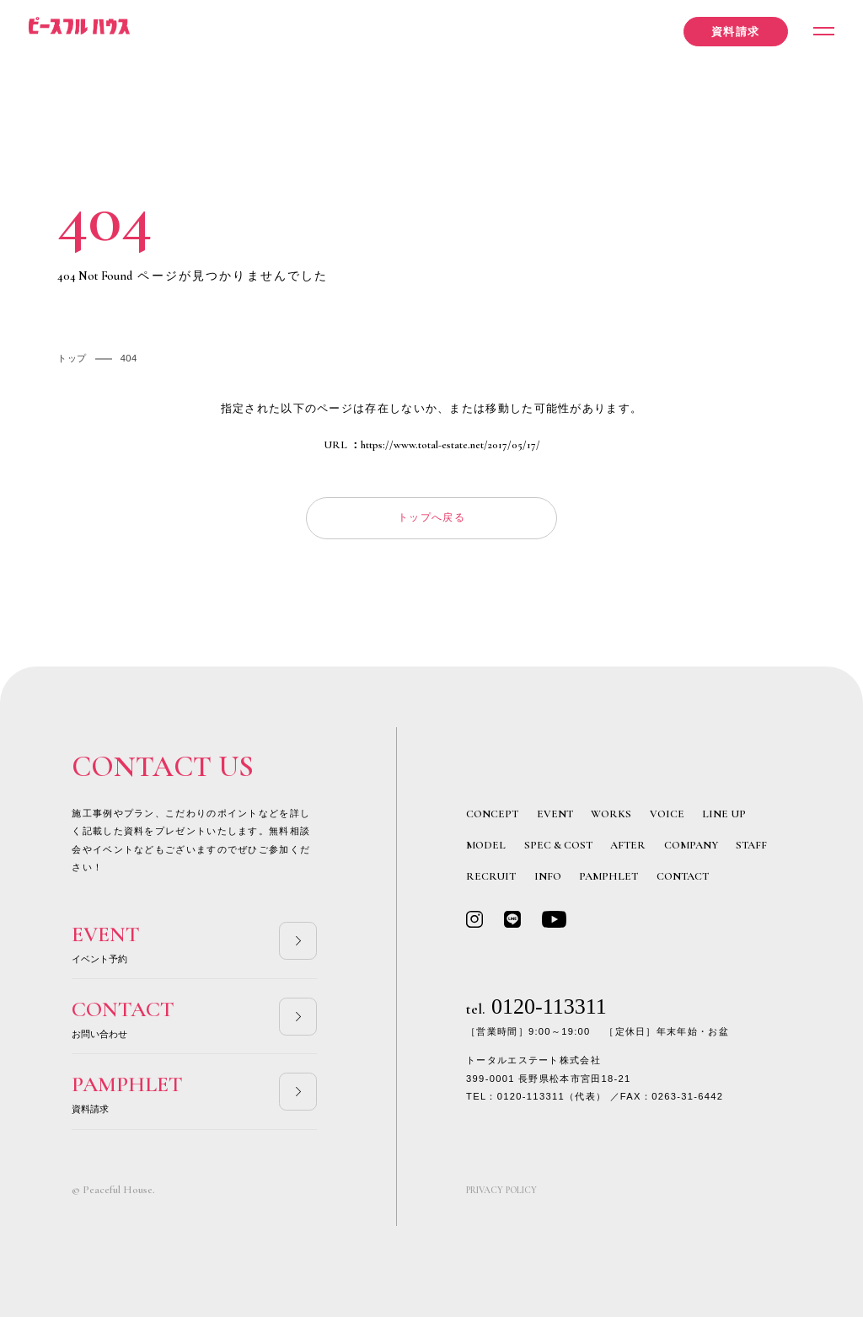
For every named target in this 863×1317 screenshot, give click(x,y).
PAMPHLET (608, 876)
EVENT (555, 814)
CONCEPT (492, 814)
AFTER (628, 845)
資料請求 (735, 32)
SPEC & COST (558, 845)
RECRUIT (491, 876)
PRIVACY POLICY (501, 1190)
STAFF (751, 845)
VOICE (667, 814)
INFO (547, 876)
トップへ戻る (431, 517)
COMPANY (691, 845)
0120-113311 (536, 1006)
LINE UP (724, 814)
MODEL (486, 845)
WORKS (611, 814)
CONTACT (683, 876)
